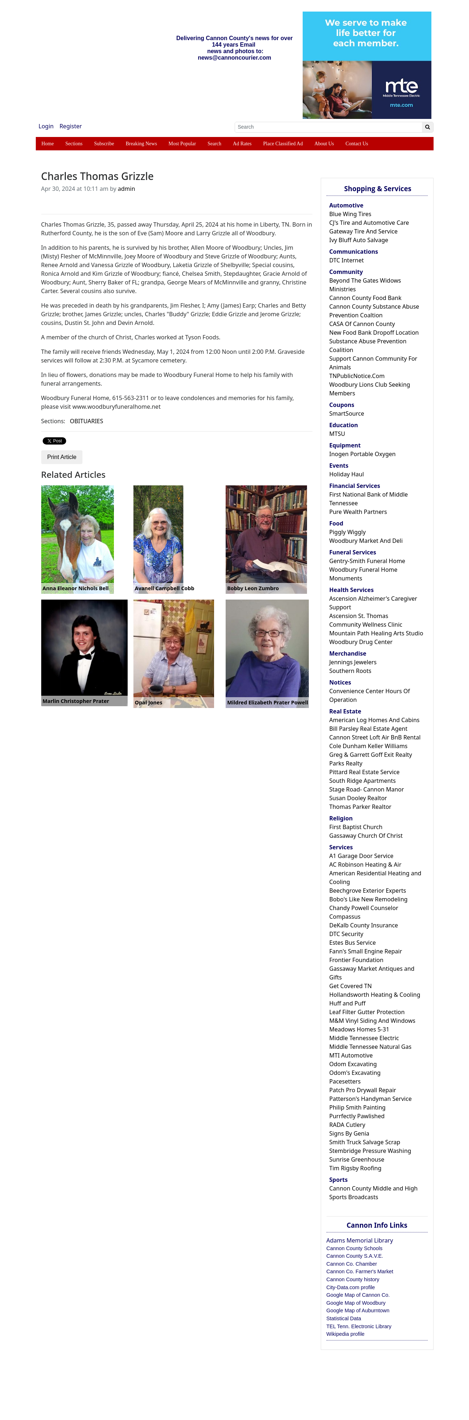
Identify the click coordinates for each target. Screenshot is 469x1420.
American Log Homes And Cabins (374, 720)
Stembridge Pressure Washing (370, 1151)
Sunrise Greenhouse (356, 1159)
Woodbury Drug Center (361, 642)
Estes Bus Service (352, 943)
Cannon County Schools (355, 1248)
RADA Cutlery (347, 1125)
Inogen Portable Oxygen (362, 454)
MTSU (337, 434)
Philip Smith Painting (357, 1107)
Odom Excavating (353, 1064)
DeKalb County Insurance (363, 925)
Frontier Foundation (356, 960)
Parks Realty (346, 763)
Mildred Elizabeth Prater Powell (267, 702)
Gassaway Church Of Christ (366, 836)
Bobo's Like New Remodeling (368, 899)
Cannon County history (353, 1279)
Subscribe (104, 143)
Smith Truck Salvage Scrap (364, 1142)
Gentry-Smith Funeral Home (367, 561)
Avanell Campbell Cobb (164, 588)
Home (48, 143)
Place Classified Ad (283, 143)
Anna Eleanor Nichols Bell (76, 588)
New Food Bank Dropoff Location (374, 332)
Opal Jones (148, 702)
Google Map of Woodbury (356, 1303)
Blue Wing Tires (350, 214)
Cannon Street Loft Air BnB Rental (375, 737)
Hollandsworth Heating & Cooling (375, 995)
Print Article (62, 457)
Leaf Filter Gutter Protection (367, 1012)
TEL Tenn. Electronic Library (359, 1326)
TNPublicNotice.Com (357, 376)
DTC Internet (346, 260)
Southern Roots (350, 671)
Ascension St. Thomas (358, 616)
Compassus (345, 917)
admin (126, 189)
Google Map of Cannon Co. (358, 1295)
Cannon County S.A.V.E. (355, 1256)
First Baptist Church (356, 827)
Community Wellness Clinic (365, 625)
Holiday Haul (346, 474)
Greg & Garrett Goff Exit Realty (370, 755)
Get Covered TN (350, 986)
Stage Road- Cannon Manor (366, 789)
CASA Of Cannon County (362, 324)
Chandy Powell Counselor (363, 908)
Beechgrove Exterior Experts (367, 891)
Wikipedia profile (346, 1334)
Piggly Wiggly (347, 532)
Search (214, 143)
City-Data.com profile (351, 1287)
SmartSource (346, 413)
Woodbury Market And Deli (366, 541)
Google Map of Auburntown (358, 1310)
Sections (73, 143)
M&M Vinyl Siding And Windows (372, 1021)
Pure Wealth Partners (358, 512)
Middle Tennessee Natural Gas (370, 1047)
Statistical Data (344, 1318)
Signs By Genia (349, 1133)
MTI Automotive (351, 1055)
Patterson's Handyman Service (370, 1099)
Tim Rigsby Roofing (355, 1168)
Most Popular (182, 143)
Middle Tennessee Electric (364, 1038)
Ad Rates (242, 143)
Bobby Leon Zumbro (253, 588)
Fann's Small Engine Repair (365, 951)
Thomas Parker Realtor (360, 807)
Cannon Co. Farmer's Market (360, 1271)
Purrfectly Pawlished (357, 1116)
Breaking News (141, 143)
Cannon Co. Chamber (352, 1264)
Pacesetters (345, 1081)
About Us (324, 143)
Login (46, 126)
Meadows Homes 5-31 (359, 1029)
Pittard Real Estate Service (364, 772)
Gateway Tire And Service (363, 231)
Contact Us (356, 143)
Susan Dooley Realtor (358, 798)
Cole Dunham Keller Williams (368, 746)
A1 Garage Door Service (361, 856)
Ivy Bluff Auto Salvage (358, 240)
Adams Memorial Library (360, 1240)
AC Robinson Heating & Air (365, 864)
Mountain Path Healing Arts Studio (376, 633)
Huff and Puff (347, 1003)
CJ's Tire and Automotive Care (369, 223)
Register (70, 126)
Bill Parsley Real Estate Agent (368, 729)
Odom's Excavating (355, 1073)
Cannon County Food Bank (365, 298)
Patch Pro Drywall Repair (362, 1090)
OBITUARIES (86, 421)
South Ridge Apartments (362, 781)
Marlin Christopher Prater (76, 701)
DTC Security (346, 934)
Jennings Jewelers (353, 662)
